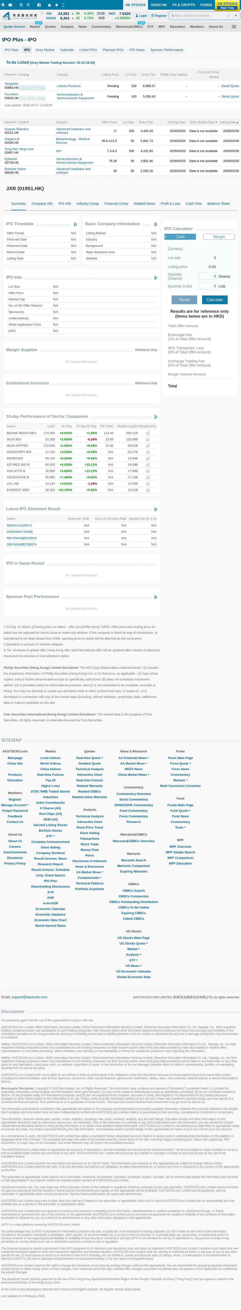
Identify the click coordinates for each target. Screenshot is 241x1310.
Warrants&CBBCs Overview (133, 841)
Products (15, 774)
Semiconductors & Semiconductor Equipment (75, 96)
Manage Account (15, 805)
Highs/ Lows (50, 786)
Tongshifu (11, 84)
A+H (50, 892)
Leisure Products (69, 86)
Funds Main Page (180, 805)
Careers (15, 846)
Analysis (133, 954)
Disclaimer (15, 858)
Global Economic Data (133, 977)
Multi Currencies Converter (180, 786)
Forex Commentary (133, 816)
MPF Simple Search (180, 852)
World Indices (50, 763)
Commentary (180, 774)
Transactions (89, 838)
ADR (50, 898)
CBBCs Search (133, 890)
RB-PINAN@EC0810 (22, 538)
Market (133, 949)
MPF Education (180, 863)
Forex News (180, 769)
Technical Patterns (90, 883)
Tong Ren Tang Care (19, 149)
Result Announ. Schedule (50, 870)
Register (15, 799)
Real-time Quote (89, 758)
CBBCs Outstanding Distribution (133, 902)
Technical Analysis (90, 769)
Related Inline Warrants (89, 797)
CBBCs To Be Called (133, 907)
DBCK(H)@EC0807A (22, 544)
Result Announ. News (50, 858)
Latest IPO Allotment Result (33, 509)
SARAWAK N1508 (20, 532)
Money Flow (90, 850)
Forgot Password (15, 810)
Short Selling (50, 847)
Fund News (180, 816)
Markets (180, 780)
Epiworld (11, 159)
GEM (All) (50, 819)
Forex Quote (180, 763)
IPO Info (14, 277)
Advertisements (15, 852)
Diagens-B (12, 139)
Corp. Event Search (50, 875)
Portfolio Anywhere (89, 889)
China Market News (133, 774)
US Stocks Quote (134, 943)
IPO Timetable (20, 224)
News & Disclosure (89, 866)
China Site (15, 763)
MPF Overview (180, 846)
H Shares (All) (50, 808)
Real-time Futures (50, 774)
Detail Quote (230, 86)
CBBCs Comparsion (134, 896)
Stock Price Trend (89, 827)
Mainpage (15, 758)
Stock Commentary (133, 799)
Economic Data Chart (50, 920)
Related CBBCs (89, 791)
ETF (50, 836)
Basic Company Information (112, 224)
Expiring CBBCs (133, 913)
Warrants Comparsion (133, 866)
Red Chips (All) (50, 814)
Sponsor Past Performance (32, 596)
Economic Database (51, 914)
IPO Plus (50, 881)
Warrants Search (133, 860)
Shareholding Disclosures (50, 886)
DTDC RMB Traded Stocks (50, 791)
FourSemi (11, 94)
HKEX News (134, 769)
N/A (58, 151)
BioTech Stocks (50, 830)
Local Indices (50, 758)
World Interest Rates (50, 925)
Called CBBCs (133, 918)
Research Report (50, 864)
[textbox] (204, 15)
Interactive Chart (89, 774)
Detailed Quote (89, 763)
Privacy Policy (15, 863)
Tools (180, 827)
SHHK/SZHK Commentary (133, 805)
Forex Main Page (180, 758)
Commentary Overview (134, 794)
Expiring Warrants (133, 871)
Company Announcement (50, 842)
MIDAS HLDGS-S (19, 525)
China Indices (50, 769)
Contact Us (15, 822)
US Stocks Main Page (134, 938)
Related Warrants (89, 786)
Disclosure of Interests (90, 861)
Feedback (15, 816)
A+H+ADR (50, 903)
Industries (50, 797)
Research (134, 822)
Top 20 (51, 780)
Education (15, 780)
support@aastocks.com (29, 997)
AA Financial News (133, 758)
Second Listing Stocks (50, 825)
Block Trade (90, 844)
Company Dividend (50, 853)
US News (134, 966)
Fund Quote (180, 810)
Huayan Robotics (17, 129)
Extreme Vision (15, 169)
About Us (15, 841)
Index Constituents (50, 802)
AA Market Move (89, 872)
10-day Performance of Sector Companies (47, 416)
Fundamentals (90, 878)
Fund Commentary (134, 810)
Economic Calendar (50, 909)
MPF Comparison (180, 858)
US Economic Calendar (133, 971)
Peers (89, 855)
